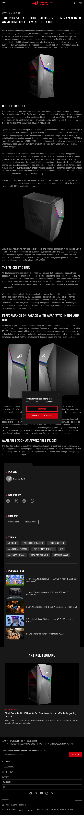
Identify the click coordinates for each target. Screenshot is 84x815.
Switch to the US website (42, 415)
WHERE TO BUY (7, 772)
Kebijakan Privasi (9, 810)
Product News (30, 522)
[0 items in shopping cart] (80, 3)
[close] (59, 394)
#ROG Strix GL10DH (39, 555)
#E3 (61, 549)
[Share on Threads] (32, 501)
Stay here (42, 409)
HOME (4, 787)
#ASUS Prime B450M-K (17, 549)
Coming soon (13, 522)
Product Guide (8, 767)
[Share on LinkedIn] (24, 501)
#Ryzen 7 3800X (61, 555)
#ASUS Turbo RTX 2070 (43, 549)
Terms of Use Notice (26, 810)
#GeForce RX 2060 (16, 555)
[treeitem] (42, 693)
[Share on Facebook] (8, 501)
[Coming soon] (32, 741)
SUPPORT (5, 777)
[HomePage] (4, 741)
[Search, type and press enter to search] (75, 3)
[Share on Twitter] (16, 501)
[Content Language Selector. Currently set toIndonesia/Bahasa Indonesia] (14, 804)
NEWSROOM (6, 782)
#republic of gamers (33, 543)
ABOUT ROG (6, 762)
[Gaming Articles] (16, 741)
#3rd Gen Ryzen (57, 543)
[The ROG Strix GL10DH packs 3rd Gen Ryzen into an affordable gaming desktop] (41, 744)
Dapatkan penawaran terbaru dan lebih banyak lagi (24, 751)
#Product (12, 543)
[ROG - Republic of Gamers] (42, 3)
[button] (3, 3)
